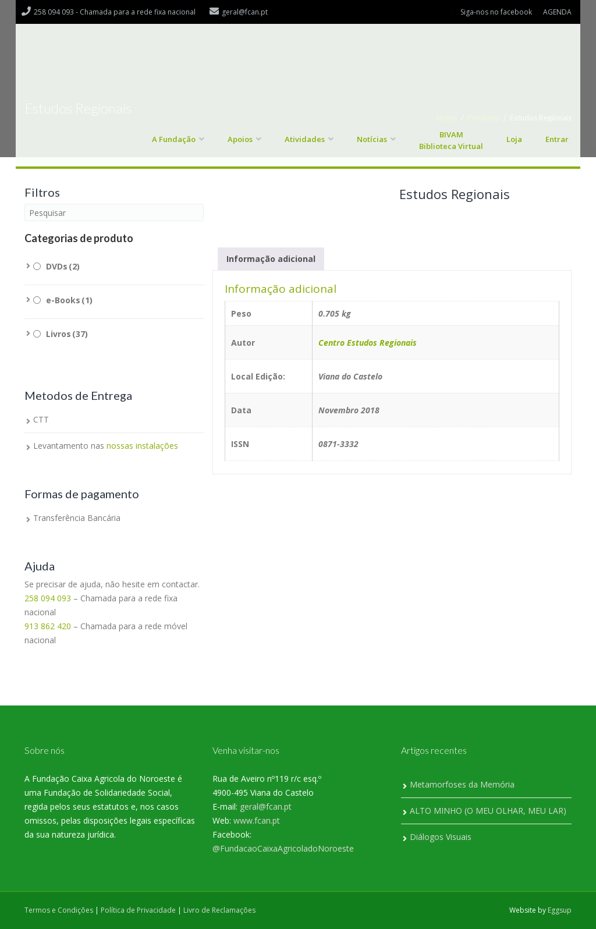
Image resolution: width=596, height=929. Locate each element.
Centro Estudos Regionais (367, 342)
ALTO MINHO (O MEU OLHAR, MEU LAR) (488, 810)
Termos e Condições (58, 910)
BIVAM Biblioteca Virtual (451, 140)
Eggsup (560, 910)
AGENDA (557, 12)
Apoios (240, 139)
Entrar (557, 139)
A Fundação (174, 139)
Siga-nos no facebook (496, 12)
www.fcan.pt (256, 820)
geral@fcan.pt (266, 806)
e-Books (69, 300)
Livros (67, 333)
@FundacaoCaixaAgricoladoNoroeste (283, 848)
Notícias (372, 139)
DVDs (63, 266)
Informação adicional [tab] (270, 258)
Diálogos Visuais (440, 836)
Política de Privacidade (138, 910)
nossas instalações (142, 445)
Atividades (305, 139)
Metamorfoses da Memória (462, 784)
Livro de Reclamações (219, 910)
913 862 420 (47, 626)
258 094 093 (47, 598)
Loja (514, 139)
